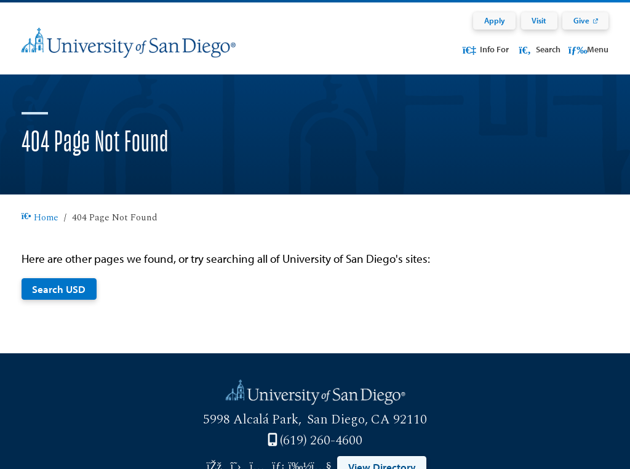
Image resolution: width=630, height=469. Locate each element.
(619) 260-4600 (321, 441)
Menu (588, 49)
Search (538, 49)
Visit (539, 20)
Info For (485, 49)
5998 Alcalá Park (250, 420)
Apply (494, 20)
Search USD (59, 288)
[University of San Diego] (129, 51)
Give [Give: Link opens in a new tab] (581, 20)
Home (40, 217)
